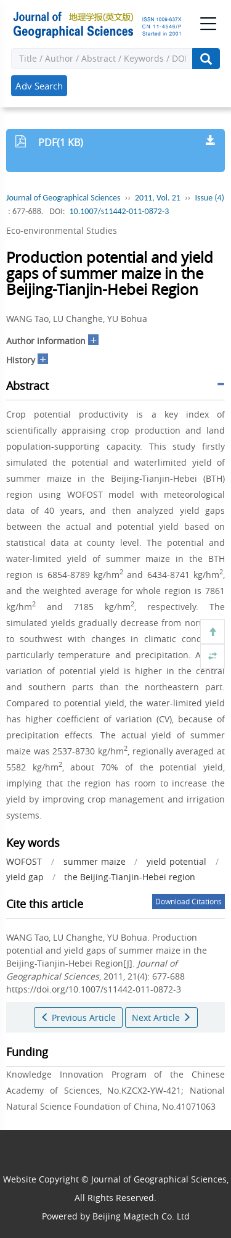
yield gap (25, 877)
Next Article (161, 1017)
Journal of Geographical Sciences (63, 197)
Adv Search (39, 86)
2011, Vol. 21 (157, 197)
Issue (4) (209, 197)
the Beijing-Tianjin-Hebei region (129, 877)
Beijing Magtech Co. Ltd (141, 1216)
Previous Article (78, 1017)
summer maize (94, 861)
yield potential (176, 861)
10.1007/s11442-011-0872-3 (119, 211)
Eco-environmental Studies (61, 230)
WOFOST (24, 861)
